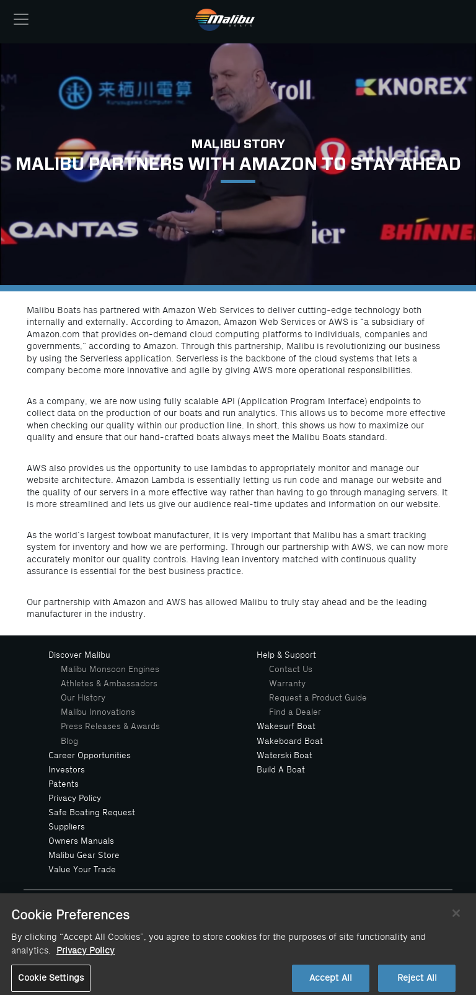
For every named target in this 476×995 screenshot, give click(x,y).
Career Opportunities (89, 755)
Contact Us (290, 669)
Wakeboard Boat (290, 741)
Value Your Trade (82, 869)
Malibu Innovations (98, 712)
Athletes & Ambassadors (109, 683)
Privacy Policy (74, 798)
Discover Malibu (79, 655)
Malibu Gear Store (84, 855)
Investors (66, 769)
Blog (69, 741)
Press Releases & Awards (110, 726)
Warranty (287, 683)
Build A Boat (281, 769)
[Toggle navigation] (21, 19)
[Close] (456, 918)
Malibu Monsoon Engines (110, 669)
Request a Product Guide (318, 697)
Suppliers (66, 826)
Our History (83, 697)
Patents (63, 784)
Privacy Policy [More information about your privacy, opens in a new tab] (85, 956)
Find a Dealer (295, 712)
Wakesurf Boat (286, 726)
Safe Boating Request (91, 812)
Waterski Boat (284, 755)
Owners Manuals (81, 841)
